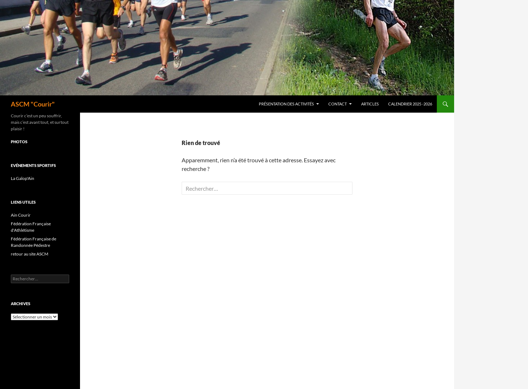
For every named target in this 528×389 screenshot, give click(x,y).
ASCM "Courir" (33, 104)
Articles (370, 103)
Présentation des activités (286, 103)
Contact (337, 103)
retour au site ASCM (29, 254)
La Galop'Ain (22, 178)
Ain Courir (21, 215)
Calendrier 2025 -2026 (410, 103)
